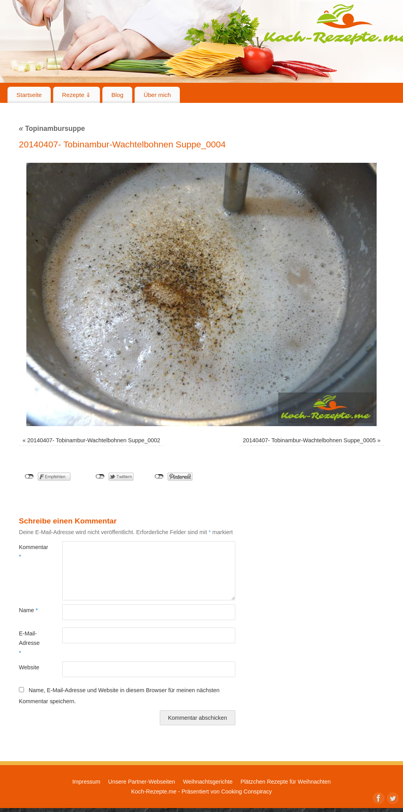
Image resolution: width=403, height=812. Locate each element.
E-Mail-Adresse (29, 643)
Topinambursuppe (52, 128)
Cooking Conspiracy (246, 791)
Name (28, 610)
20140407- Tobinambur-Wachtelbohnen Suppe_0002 (93, 440)
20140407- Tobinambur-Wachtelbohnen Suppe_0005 (309, 440)
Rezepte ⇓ (76, 94)
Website (29, 667)
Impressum (86, 781)
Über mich (157, 94)
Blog (117, 94)
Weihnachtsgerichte (208, 781)
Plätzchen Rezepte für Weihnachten (285, 781)
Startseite (29, 94)
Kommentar (30, 552)
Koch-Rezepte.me (153, 791)
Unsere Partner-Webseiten (141, 781)
